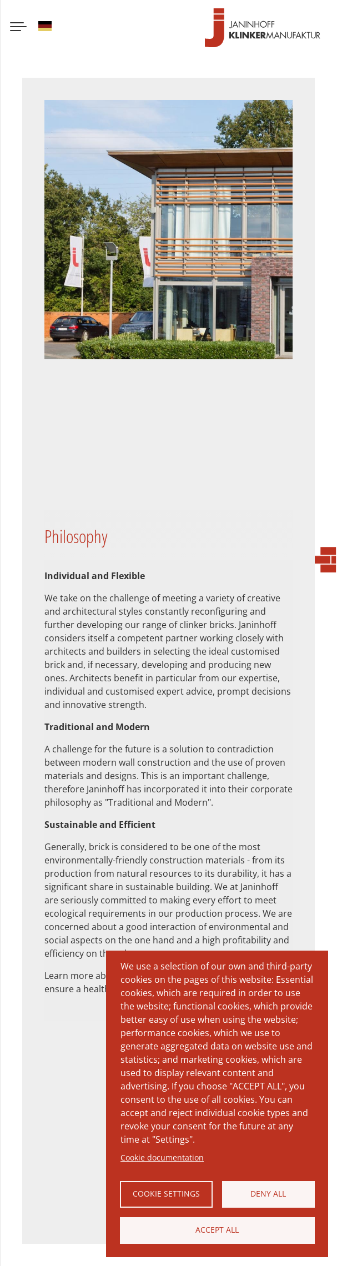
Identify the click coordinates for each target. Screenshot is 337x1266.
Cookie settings (166, 1193)
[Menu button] (18, 27)
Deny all (268, 1193)
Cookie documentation (162, 1157)
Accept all (217, 1229)
